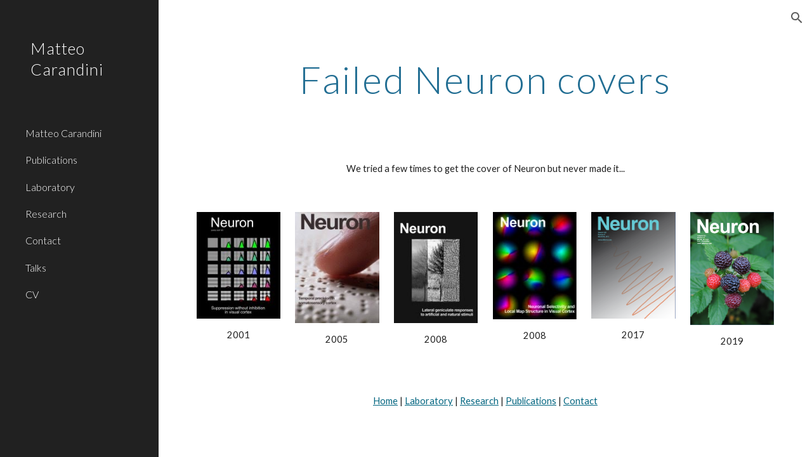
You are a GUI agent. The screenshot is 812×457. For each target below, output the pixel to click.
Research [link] (46, 214)
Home (385, 400)
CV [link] (32, 294)
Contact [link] (43, 240)
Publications (531, 400)
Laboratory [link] (50, 187)
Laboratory (429, 400)
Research (479, 400)
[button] (797, 18)
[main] (486, 79)
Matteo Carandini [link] (63, 133)
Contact (580, 400)
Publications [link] (51, 160)
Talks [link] (35, 268)
